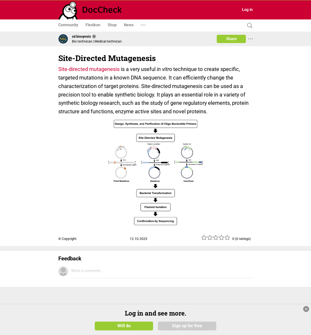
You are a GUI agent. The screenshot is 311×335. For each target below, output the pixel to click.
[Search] (248, 25)
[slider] (215, 239)
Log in (247, 9)
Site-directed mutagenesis (89, 69)
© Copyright (67, 239)
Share (231, 38)
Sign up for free (187, 325)
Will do (124, 325)
